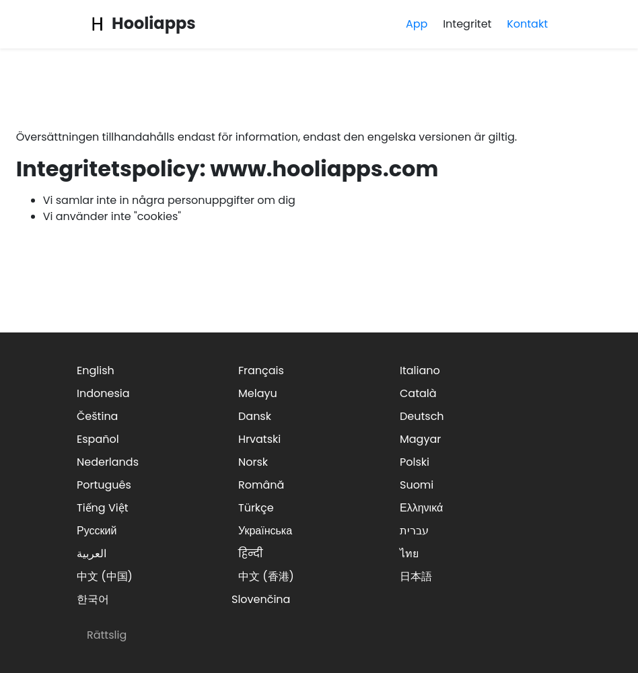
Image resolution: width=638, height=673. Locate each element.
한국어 (93, 599)
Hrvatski (259, 439)
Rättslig (107, 635)
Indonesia (103, 393)
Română (261, 485)
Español (98, 439)
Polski (414, 462)
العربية (91, 553)
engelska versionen (419, 137)
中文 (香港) (266, 576)
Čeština (97, 416)
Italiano (420, 370)
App (416, 24)
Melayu (257, 393)
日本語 (416, 576)
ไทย (409, 553)
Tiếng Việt (103, 508)
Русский (96, 530)
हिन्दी (250, 553)
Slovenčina (261, 599)
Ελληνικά (421, 508)
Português (104, 485)
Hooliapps (141, 23)
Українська (265, 530)
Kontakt (527, 24)
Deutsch (422, 416)
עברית (414, 530)
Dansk (254, 416)
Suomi (416, 485)
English (95, 370)
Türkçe (256, 508)
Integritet (467, 24)
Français (261, 370)
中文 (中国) (105, 576)
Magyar (420, 439)
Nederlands (108, 462)
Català (418, 393)
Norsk (253, 462)
